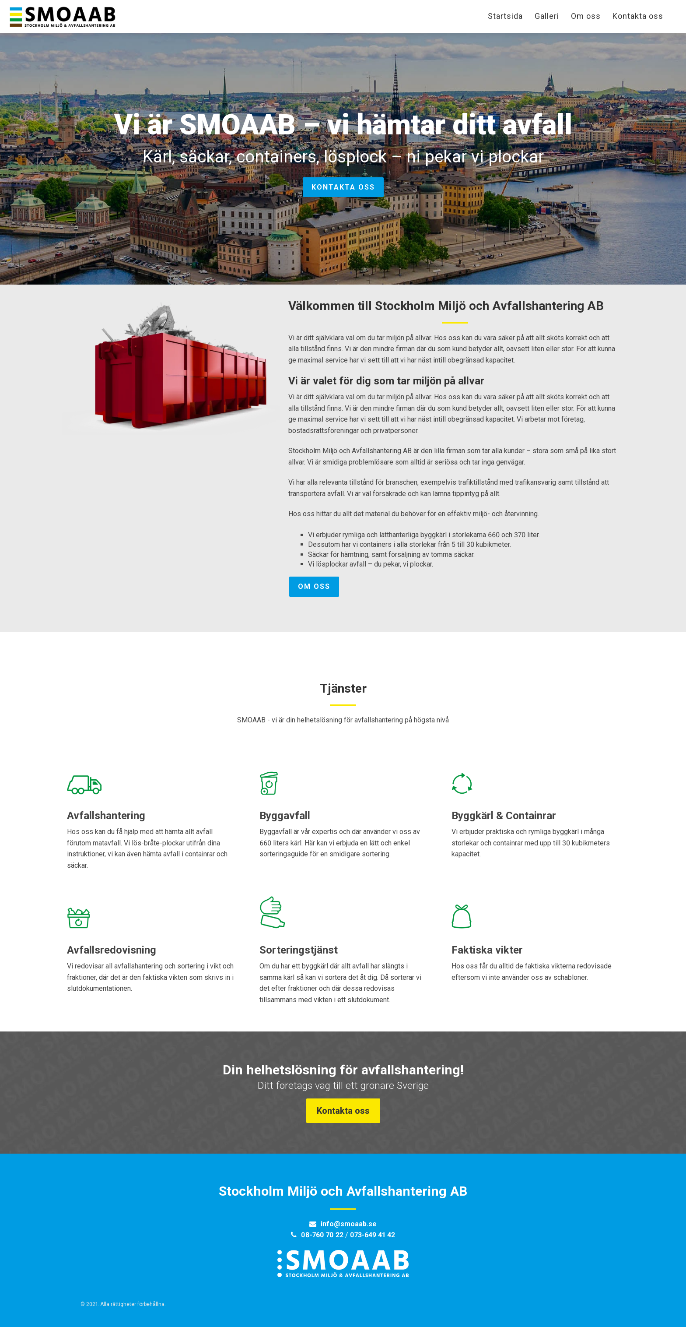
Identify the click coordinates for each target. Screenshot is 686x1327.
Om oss (586, 16)
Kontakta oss (637, 16)
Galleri (547, 16)
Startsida (505, 16)
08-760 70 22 (322, 1235)
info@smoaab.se (349, 1224)
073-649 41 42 (372, 1235)
